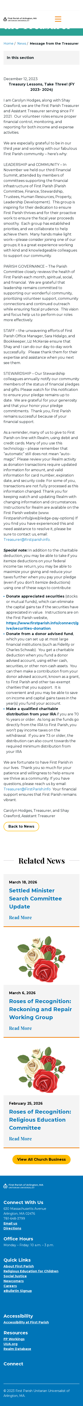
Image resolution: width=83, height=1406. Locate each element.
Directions (12, 1228)
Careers (10, 1286)
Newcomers (14, 1281)
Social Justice (15, 1276)
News (21, 44)
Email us (10, 1223)
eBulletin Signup (18, 1291)
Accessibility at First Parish (26, 1322)
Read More (23, 917)
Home (9, 44)
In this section (41, 58)
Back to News (21, 826)
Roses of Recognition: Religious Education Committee (40, 1119)
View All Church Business (41, 1159)
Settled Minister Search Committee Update (35, 898)
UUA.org (10, 1344)
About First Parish (19, 1266)
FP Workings (14, 1339)
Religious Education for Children (31, 1271)
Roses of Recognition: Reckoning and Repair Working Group (40, 1009)
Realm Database (17, 1349)
